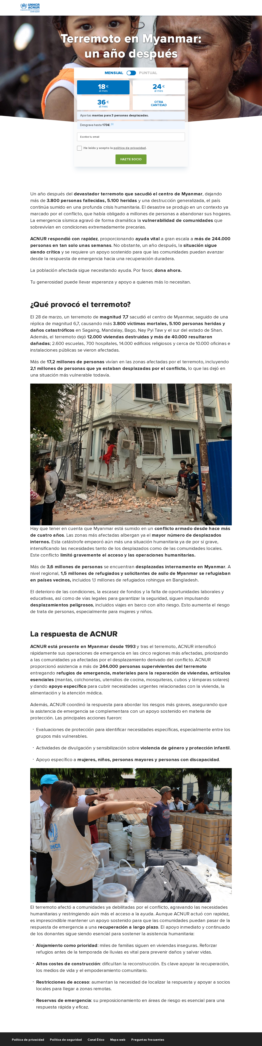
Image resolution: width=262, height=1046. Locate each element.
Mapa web (117, 1040)
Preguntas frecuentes (147, 1040)
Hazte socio (131, 159)
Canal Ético (96, 1040)
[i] (112, 124)
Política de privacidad (28, 1040)
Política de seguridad (66, 1040)
